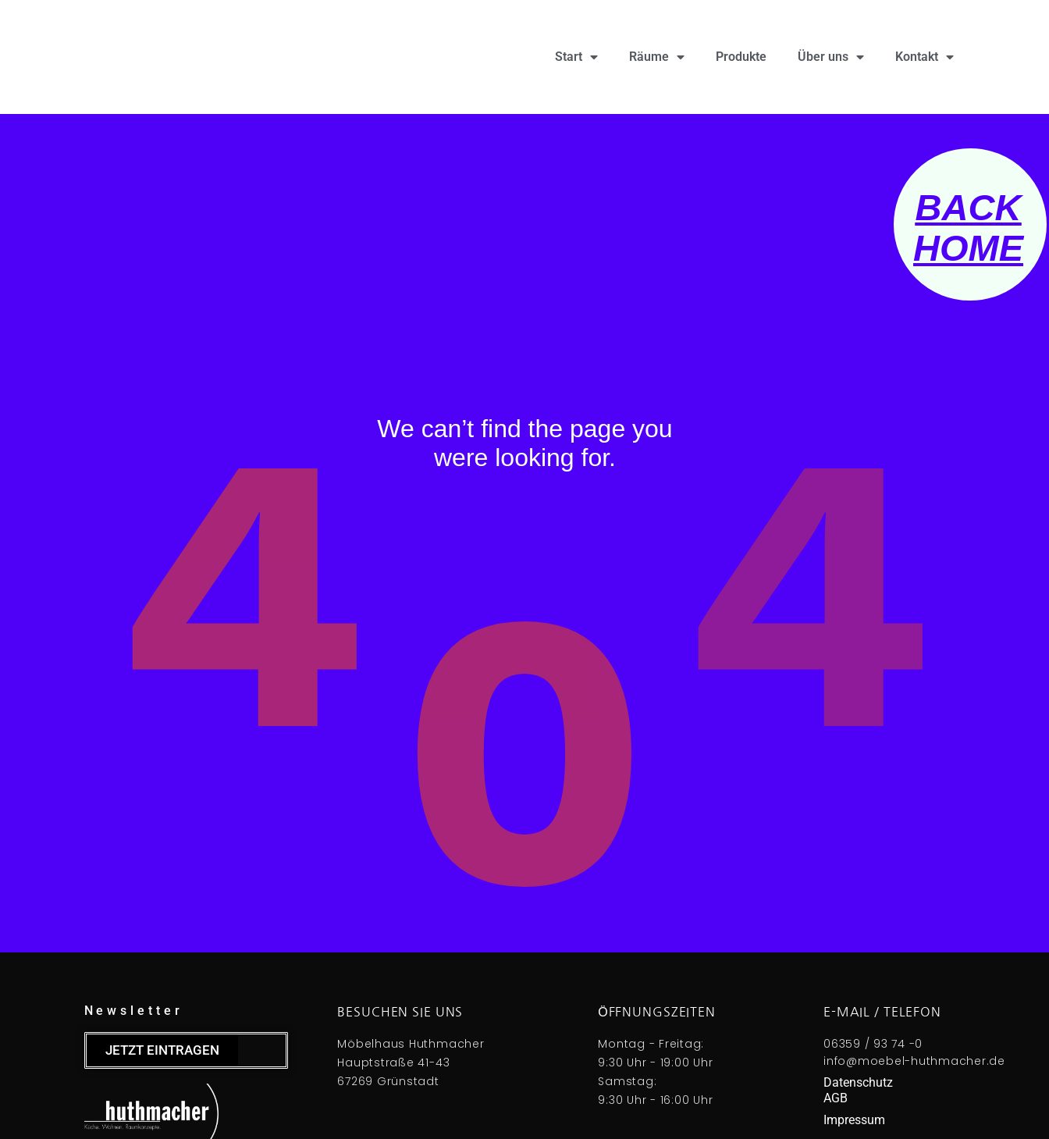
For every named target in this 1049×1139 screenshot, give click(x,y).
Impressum (854, 1119)
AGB (835, 1098)
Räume (657, 57)
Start (576, 57)
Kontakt (924, 57)
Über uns (831, 57)
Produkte (741, 56)
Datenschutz (858, 1082)
